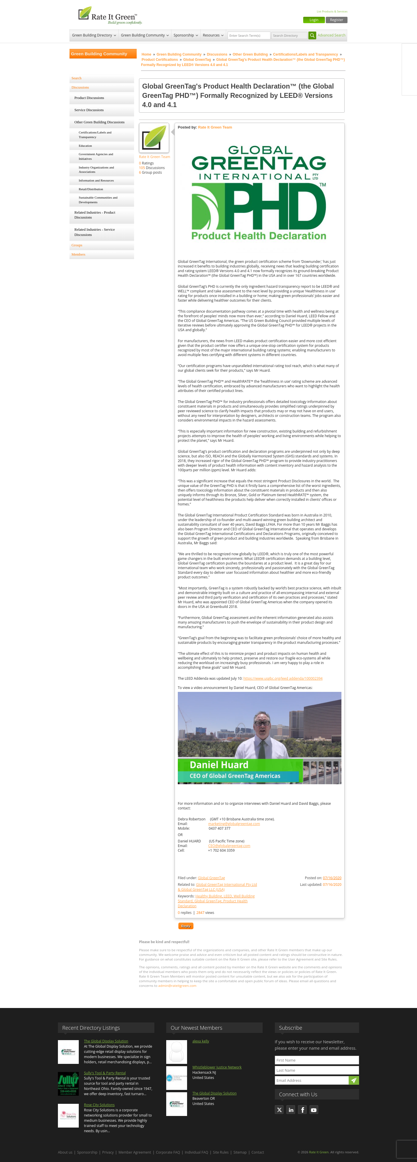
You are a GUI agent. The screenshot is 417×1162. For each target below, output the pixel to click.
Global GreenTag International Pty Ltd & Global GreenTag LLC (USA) (217, 887)
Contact (258, 1152)
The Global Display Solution (106, 1041)
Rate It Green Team (154, 156)
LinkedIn (409, 75)
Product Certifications (160, 60)
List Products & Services (332, 11)
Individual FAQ (196, 1152)
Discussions (217, 54)
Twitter (409, 63)
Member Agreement (134, 1152)
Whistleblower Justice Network (217, 1067)
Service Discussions (89, 110)
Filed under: (201, 877)
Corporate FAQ (168, 1152)
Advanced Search (331, 35)
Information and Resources (96, 180)
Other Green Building (250, 54)
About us (65, 1152)
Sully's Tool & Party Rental (105, 1073)
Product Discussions (89, 98)
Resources (211, 35)
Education (85, 145)
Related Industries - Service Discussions (94, 232)
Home (146, 54)
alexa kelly (200, 1041)
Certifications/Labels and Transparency (306, 54)
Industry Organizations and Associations (96, 170)
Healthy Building (208, 896)
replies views (196, 912)
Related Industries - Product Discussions (94, 215)
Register (336, 19)
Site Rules (221, 1152)
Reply (186, 926)
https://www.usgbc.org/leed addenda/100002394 (282, 678)
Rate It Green (318, 1152)
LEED (228, 896)
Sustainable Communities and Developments (98, 200)
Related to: (217, 887)
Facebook (409, 51)
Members (78, 254)
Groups (77, 245)
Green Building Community (143, 35)
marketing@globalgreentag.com (234, 823)
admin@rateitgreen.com (177, 985)
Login (314, 19)
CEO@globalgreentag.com (229, 845)
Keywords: (216, 901)
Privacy (108, 1152)
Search (76, 78)
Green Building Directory (92, 35)
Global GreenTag (197, 60)
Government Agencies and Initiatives (96, 156)
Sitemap (240, 1152)
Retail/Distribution (91, 189)
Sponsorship (184, 35)
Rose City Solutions (99, 1104)
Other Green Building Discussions (99, 122)
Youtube (409, 87)
